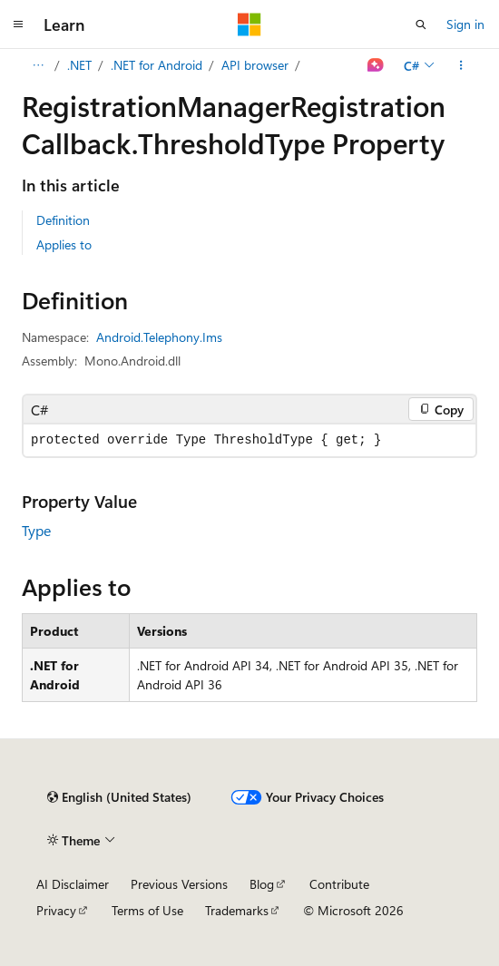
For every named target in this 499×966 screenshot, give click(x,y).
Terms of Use (147, 910)
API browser (255, 64)
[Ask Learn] (376, 65)
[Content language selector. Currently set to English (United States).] (119, 797)
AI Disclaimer (72, 884)
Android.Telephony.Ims (159, 337)
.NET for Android (156, 64)
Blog (262, 884)
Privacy (56, 910)
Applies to (64, 244)
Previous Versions (179, 884)
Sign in (465, 24)
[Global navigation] (18, 24)
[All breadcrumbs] (38, 65)
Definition (63, 220)
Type (36, 530)
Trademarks (237, 910)
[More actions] (461, 65)
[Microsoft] (249, 24)
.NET (79, 64)
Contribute (339, 884)
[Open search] (421, 24)
